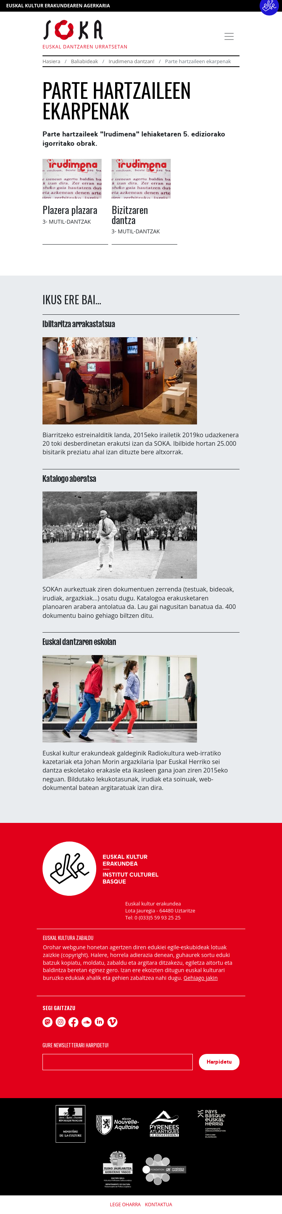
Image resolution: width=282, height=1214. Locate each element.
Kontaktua (158, 1204)
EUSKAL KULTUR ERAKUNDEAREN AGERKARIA (58, 5)
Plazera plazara (69, 209)
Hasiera (51, 61)
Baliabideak (84, 61)
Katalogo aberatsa (69, 478)
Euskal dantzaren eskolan (79, 642)
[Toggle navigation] (229, 36)
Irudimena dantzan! (132, 61)
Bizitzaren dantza (130, 214)
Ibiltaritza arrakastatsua (78, 324)
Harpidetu (219, 1062)
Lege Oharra (125, 1204)
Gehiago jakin (200, 977)
